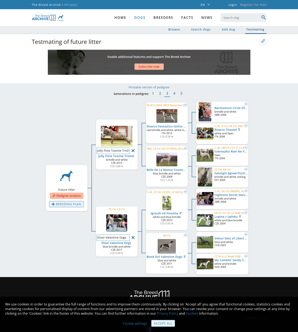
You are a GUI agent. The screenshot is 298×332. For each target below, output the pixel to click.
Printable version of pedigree (149, 75)
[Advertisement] (133, 57)
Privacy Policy (167, 313)
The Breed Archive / (47, 5)
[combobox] (243, 17)
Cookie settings (135, 323)
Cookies (192, 313)
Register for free (253, 5)
